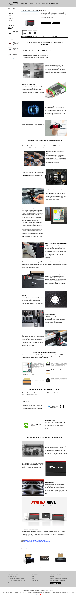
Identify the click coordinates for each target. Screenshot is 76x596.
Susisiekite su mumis (55, 3)
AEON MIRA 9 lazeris (61, 565)
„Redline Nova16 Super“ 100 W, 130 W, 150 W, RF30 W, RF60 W (35, 540)
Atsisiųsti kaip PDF (56, 22)
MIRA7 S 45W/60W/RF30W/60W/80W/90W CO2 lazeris (15, 38)
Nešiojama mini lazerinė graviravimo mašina (66, 592)
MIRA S (10, 15)
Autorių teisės (32, 588)
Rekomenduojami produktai (34, 590)
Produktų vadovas (26, 590)
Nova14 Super (15, 54)
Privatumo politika (35, 580)
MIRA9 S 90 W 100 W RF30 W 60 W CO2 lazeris (16, 43)
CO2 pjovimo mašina (55, 592)
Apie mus (43, 3)
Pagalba (48, 3)
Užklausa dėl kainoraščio (56, 583)
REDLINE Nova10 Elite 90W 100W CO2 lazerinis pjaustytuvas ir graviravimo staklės (36, 541)
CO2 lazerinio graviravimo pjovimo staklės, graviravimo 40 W (40, 592)
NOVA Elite (10, 20)
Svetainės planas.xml (49, 590)
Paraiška (32, 3)
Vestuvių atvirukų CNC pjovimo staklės (8, 592)
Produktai (26, 3)
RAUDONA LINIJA (11, 13)
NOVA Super (11, 18)
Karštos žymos (42, 590)
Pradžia (22, 3)
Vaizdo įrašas (37, 3)
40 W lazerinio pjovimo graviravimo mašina (22, 592)
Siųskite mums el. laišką (46, 22)
